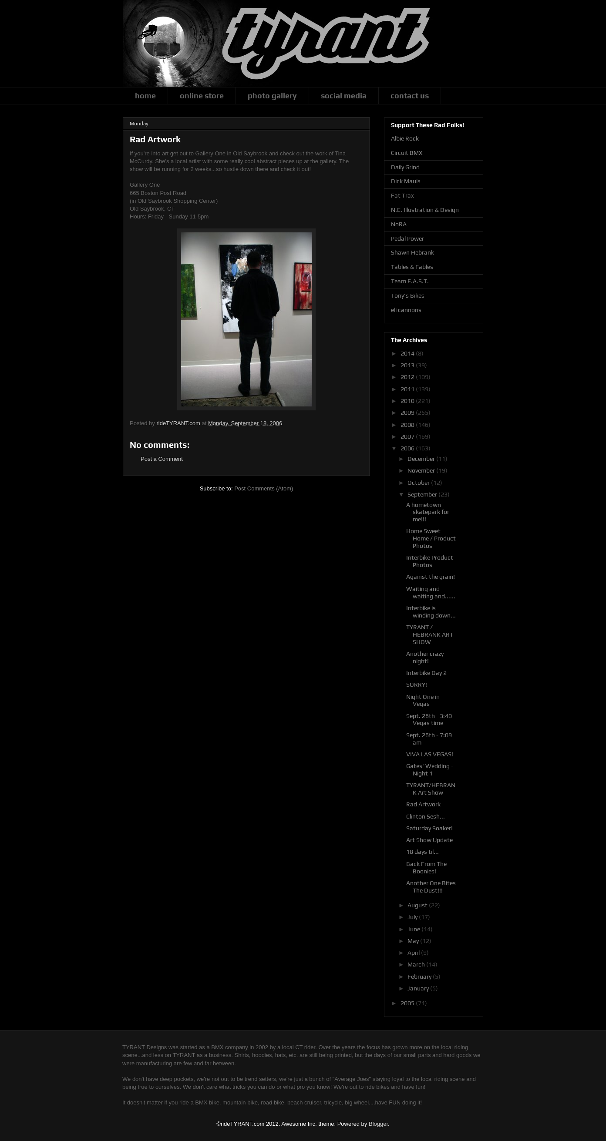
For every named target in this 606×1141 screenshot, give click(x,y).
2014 (408, 353)
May (413, 940)
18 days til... (422, 851)
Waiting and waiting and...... (430, 592)
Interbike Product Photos (429, 561)
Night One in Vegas (423, 700)
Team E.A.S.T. (410, 281)
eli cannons (406, 309)
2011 (408, 389)
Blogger (378, 1124)
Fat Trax (402, 195)
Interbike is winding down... (431, 611)
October (419, 482)
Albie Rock (405, 138)
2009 (408, 412)
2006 (408, 448)
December (421, 458)
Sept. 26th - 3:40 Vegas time (429, 719)
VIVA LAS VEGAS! (429, 754)
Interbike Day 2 (426, 672)
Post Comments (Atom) (263, 488)
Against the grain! (430, 576)
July (413, 916)
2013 (408, 365)
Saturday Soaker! (429, 828)
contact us (410, 95)
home (145, 95)
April (414, 952)
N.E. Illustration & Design (425, 209)
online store (202, 95)
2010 (408, 400)
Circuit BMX (406, 152)
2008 (408, 424)
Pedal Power (407, 238)
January (418, 988)
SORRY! (416, 684)
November (421, 470)
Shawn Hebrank (412, 252)
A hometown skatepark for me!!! (427, 512)
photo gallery (272, 95)
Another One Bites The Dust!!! (431, 886)
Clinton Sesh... (425, 816)
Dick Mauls (406, 181)
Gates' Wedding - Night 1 (429, 769)
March (416, 964)
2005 (408, 1003)
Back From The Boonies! (426, 867)
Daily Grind (405, 167)
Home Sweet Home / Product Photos (431, 538)
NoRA (399, 224)
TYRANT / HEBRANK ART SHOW (429, 634)
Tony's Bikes (407, 295)
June (414, 929)
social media (344, 95)
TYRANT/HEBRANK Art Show (430, 789)
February (420, 976)
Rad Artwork (423, 804)
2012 (408, 376)
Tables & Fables (412, 266)
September (422, 494)
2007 (408, 436)
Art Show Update (429, 839)
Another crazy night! (425, 657)
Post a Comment (162, 459)
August (418, 905)
